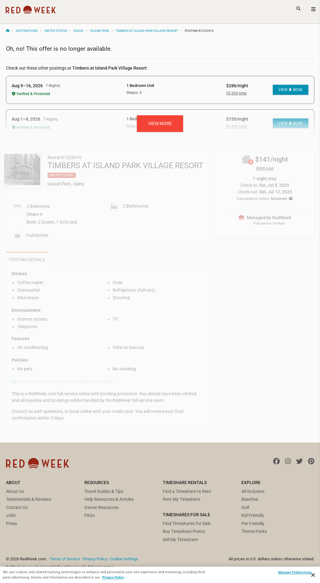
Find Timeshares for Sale (187, 523)
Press (11, 523)
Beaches (249, 499)
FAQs (89, 515)
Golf (245, 507)
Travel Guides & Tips (103, 491)
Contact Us (17, 507)
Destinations (27, 30)
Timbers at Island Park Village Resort (146, 30)
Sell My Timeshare (180, 539)
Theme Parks (254, 531)
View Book (290, 90)
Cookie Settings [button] (124, 559)
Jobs (11, 515)
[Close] (313, 575)
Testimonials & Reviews (28, 499)
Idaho (78, 30)
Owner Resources (101, 507)
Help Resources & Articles (109, 499)
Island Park (99, 30)
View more (160, 123)
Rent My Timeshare (181, 499)
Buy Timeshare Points (184, 531)
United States (55, 30)
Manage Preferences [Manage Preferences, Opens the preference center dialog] (295, 572)
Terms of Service (65, 559)
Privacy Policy (95, 559)
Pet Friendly (252, 523)
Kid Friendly (252, 515)
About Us (15, 491)
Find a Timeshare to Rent (187, 491)
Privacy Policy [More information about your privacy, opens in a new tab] (113, 577)
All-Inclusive (252, 491)
